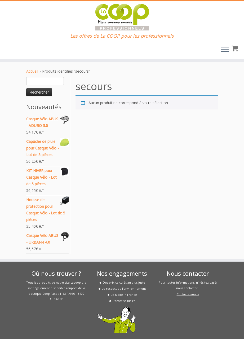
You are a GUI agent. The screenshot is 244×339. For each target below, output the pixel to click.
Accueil (32, 71)
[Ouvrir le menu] (225, 50)
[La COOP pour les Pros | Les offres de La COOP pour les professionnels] (122, 17)
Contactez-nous (188, 294)
